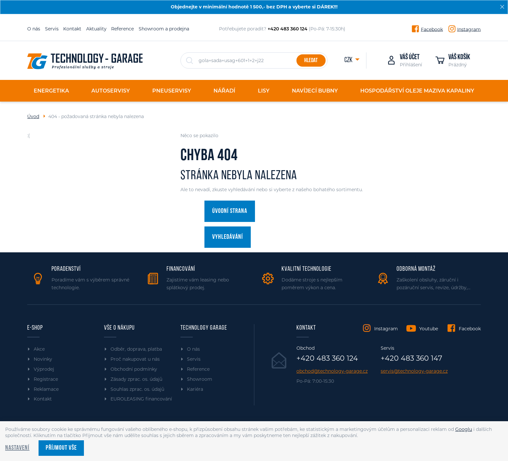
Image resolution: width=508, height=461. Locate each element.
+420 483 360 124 (327, 358)
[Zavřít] (502, 7)
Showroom (199, 379)
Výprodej (44, 369)
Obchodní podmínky (133, 369)
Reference (122, 29)
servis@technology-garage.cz (414, 371)
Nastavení (17, 448)
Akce (39, 349)
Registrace (46, 379)
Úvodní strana (229, 211)
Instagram (469, 29)
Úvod (33, 116)
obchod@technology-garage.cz (332, 371)
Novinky (43, 359)
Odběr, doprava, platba (136, 349)
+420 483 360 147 (411, 358)
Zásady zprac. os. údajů (136, 379)
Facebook (432, 29)
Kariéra (195, 389)
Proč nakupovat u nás (135, 359)
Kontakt (72, 29)
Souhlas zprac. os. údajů (137, 389)
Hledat (311, 61)
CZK (348, 60)
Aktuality (96, 29)
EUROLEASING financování (141, 399)
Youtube (428, 329)
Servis (52, 29)
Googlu (463, 429)
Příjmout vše (61, 448)
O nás (33, 29)
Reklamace (46, 389)
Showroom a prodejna (164, 29)
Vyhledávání (227, 237)
